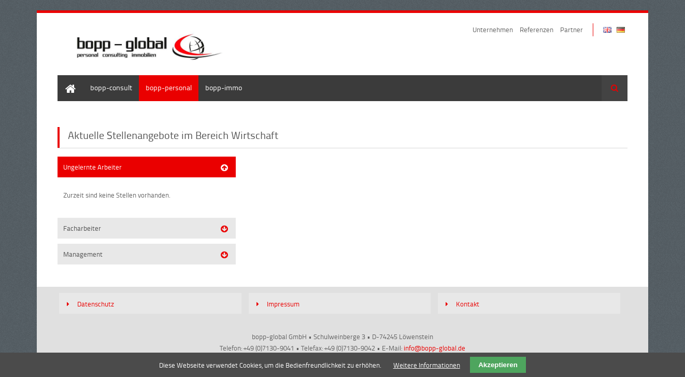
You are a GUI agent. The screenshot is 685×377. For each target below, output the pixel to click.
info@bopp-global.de (434, 348)
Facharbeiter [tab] (82, 228)
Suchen (614, 88)
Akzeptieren (498, 365)
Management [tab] (83, 254)
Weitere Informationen (426, 365)
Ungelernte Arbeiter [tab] (92, 167)
